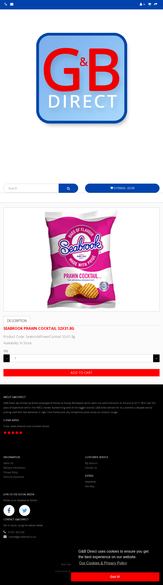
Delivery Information (14, 467)
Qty (5, 351)
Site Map (89, 486)
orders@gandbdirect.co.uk (19, 536)
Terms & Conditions (13, 477)
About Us (8, 463)
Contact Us (91, 467)
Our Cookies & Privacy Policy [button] (103, 563)
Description (17, 321)
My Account (91, 463)
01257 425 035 (14, 532)
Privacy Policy (10, 472)
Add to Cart (81, 372)
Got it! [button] (115, 577)
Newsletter (90, 481)
